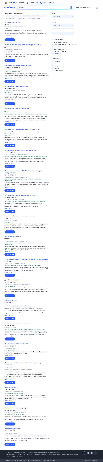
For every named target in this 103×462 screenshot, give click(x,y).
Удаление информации (54, 454)
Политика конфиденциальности (70, 454)
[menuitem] (8, 3)
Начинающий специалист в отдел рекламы (19, 216)
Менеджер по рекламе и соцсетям (16, 344)
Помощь (20, 454)
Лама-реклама (32, 18)
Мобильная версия (11, 454)
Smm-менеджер (10, 387)
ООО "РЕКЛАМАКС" (11, 18)
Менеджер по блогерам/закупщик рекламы (20, 150)
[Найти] (71, 7)
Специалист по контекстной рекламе (17, 65)
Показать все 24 (56, 53)
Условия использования (40, 454)
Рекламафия (22, 18)
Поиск (77, 7)
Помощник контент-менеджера (15, 408)
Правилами (53, 460)
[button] (26, 34)
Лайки (7, 456)
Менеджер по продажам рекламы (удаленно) (20, 195)
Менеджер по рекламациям (13, 15)
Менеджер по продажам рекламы (16, 108)
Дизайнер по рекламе (12, 280)
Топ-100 (13, 456)
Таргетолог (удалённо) (12, 429)
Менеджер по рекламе (12, 22)
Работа (89, 7)
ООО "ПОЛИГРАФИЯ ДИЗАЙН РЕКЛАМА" (34, 15)
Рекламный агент (10, 300)
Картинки (83, 7)
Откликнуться (10, 40)
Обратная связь (28, 454)
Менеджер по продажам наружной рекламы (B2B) (22, 129)
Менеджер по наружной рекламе (16, 86)
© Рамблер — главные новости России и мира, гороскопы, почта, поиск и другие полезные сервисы (32, 452)
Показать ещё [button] (8, 37)
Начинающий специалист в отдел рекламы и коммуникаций (26, 259)
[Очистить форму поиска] (68, 7)
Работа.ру (94, 460)
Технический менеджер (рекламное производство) (22, 45)
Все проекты (20, 456)
